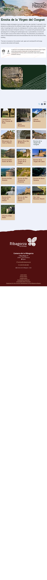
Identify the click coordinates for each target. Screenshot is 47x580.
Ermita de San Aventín (7, 179)
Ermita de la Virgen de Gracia (6, 198)
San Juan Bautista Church (38, 198)
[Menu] (2, 2)
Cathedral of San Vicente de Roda (7, 121)
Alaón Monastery (21, 125)
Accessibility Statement (23, 280)
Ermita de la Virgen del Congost (37, 142)
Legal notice (23, 275)
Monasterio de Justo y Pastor (7, 142)
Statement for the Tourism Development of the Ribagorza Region (23, 283)
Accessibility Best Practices (23, 281)
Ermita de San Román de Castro (23, 198)
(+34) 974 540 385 (23, 265)
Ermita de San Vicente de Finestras (23, 180)
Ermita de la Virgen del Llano (39, 160)
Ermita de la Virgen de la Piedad (22, 161)
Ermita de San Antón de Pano (7, 160)
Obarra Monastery (37, 120)
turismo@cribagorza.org (23, 262)
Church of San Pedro (7, 216)
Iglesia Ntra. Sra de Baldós (23, 142)
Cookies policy (23, 278)
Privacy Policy (23, 276)
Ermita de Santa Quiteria (39, 179)
